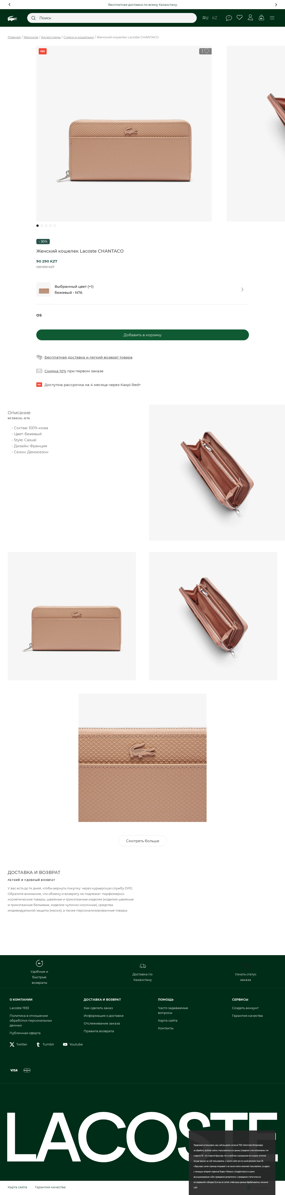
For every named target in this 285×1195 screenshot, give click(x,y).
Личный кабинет (250, 17)
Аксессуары (51, 37)
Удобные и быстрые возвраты (39, 973)
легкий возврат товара (111, 357)
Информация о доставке (104, 1016)
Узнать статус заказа (245, 973)
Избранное (240, 17)
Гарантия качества (247, 1016)
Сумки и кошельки (78, 37)
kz (214, 18)
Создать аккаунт (245, 1009)
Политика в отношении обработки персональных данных (31, 1021)
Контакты (165, 1029)
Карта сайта (167, 1021)
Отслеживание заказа (102, 1024)
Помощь (229, 18)
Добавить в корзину (142, 335)
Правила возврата (99, 1032)
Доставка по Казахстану (142, 973)
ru (206, 18)
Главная (14, 37)
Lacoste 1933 (19, 1009)
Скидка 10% (55, 371)
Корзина (261, 17)
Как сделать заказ (98, 1009)
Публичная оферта (25, 1034)
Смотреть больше (142, 842)
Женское (31, 37)
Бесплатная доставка (64, 357)
